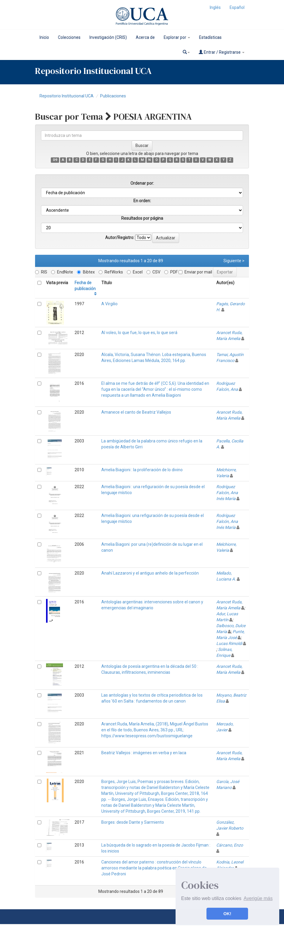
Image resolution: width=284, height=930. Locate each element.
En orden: (142, 200)
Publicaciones (113, 96)
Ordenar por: (142, 183)
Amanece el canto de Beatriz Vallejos (136, 412)
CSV (153, 272)
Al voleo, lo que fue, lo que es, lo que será (139, 332)
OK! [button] (227, 913)
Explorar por (177, 37)
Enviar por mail (195, 272)
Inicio (44, 37)
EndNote (62, 272)
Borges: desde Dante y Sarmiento (132, 822)
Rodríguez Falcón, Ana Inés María (227, 492)
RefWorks (111, 272)
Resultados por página (142, 218)
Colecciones (69, 37)
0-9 (55, 160)
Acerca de (145, 37)
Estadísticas (210, 37)
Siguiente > (233, 260)
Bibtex (86, 272)
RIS (41, 272)
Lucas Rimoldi (229, 643)
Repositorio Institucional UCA (67, 96)
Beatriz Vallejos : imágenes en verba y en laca (143, 752)
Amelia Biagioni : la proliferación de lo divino (142, 469)
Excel (135, 272)
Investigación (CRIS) (108, 37)
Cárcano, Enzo (229, 845)
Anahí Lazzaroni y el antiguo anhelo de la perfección (150, 573)
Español (237, 7)
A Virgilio (109, 303)
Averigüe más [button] (258, 898)
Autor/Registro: (119, 237)
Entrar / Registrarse (221, 52)
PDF (171, 272)
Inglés (215, 7)
